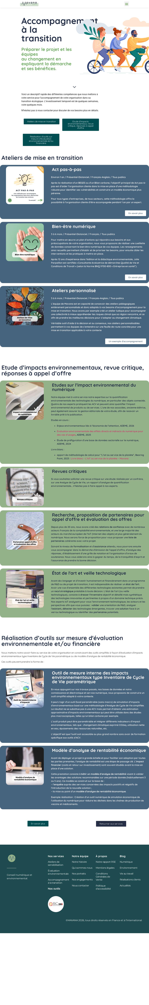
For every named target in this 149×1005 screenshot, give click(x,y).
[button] (126, 3)
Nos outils (54, 888)
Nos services (56, 856)
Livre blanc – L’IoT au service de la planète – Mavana (99, 458)
